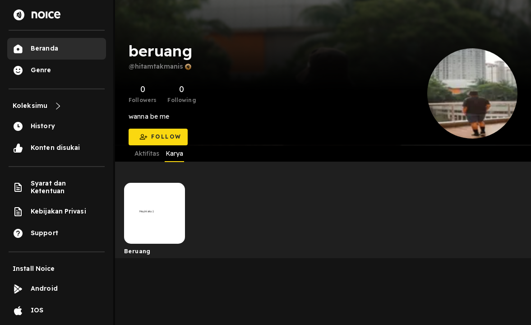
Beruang (137, 251)
